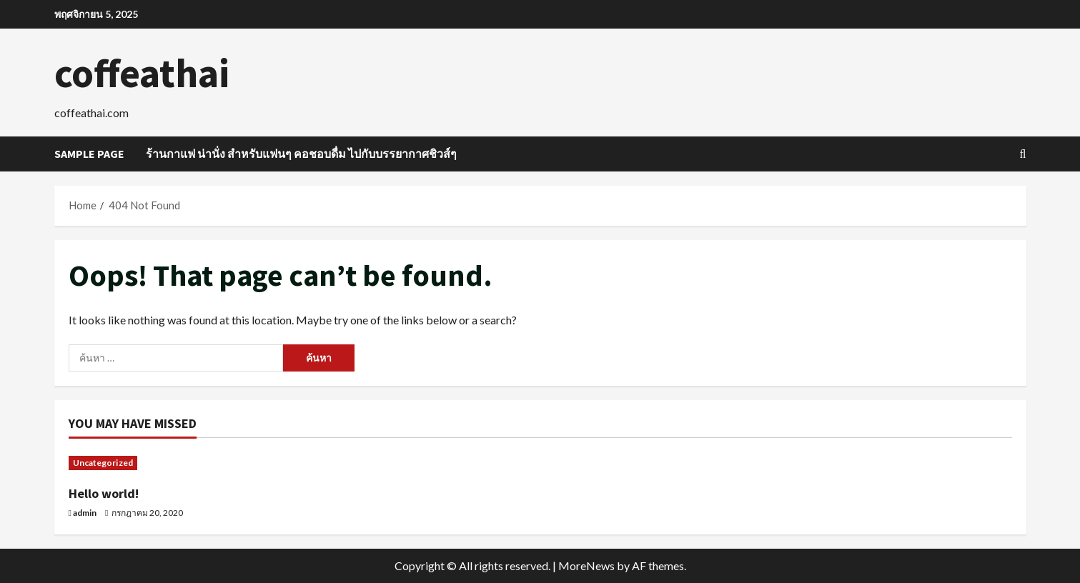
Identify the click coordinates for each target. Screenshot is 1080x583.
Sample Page (89, 153)
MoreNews (586, 565)
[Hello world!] (181, 463)
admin (84, 512)
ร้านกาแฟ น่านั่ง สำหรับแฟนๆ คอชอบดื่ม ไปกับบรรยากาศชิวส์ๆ (301, 153)
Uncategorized (103, 462)
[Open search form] (1023, 154)
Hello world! (104, 493)
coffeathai (141, 73)
